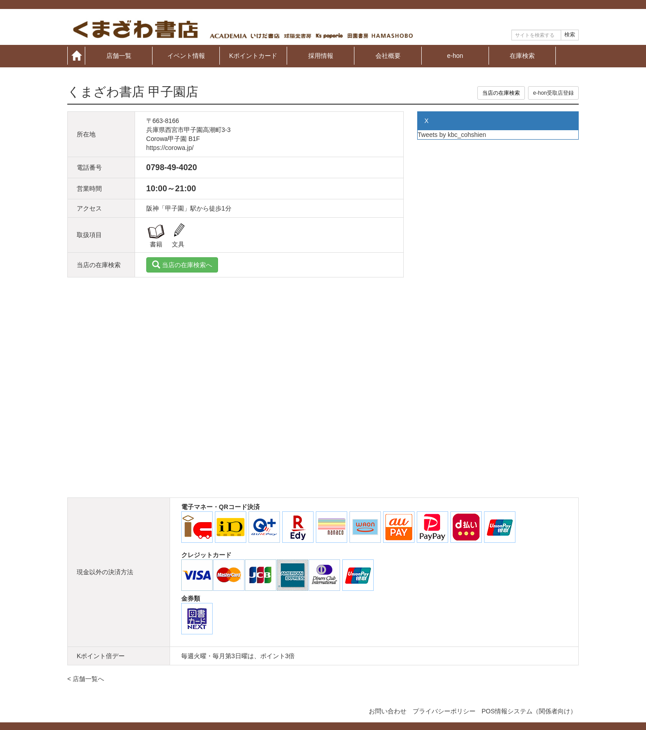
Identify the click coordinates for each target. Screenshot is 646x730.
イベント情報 (186, 55)
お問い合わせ (387, 711)
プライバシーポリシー (444, 711)
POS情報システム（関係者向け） (528, 711)
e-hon (455, 55)
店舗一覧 (118, 55)
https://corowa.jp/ (170, 147)
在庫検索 (522, 55)
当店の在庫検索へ (182, 264)
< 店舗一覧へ (85, 678)
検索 (569, 34)
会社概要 (388, 55)
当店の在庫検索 (501, 93)
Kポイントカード (253, 55)
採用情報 (320, 55)
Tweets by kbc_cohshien (452, 134)
